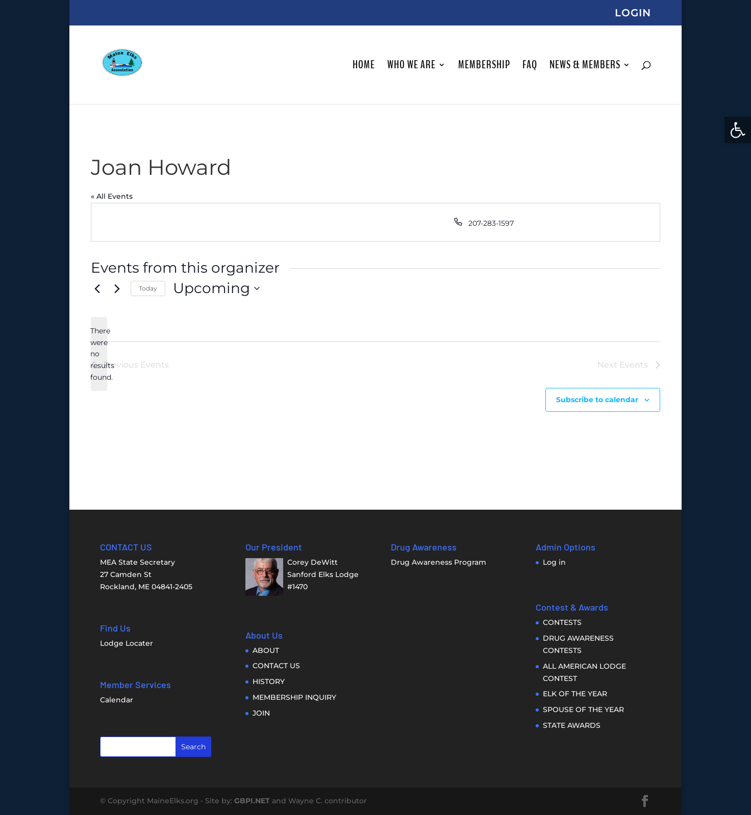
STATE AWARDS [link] (571, 725)
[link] (737, 130)
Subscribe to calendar (597, 399)
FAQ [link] (529, 66)
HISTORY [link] (269, 681)
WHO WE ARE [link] (411, 66)
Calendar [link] (116, 699)
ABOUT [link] (266, 650)
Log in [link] (554, 562)
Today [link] (148, 288)
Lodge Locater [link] (126, 643)
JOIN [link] (261, 713)
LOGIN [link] (633, 13)
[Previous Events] (97, 288)
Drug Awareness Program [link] (438, 562)
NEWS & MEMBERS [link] (584, 66)
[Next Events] (117, 288)
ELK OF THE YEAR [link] (575, 693)
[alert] (99, 354)
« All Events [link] (112, 196)
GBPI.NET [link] (252, 800)
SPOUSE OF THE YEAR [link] (583, 709)
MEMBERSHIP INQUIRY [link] (294, 697)
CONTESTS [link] (562, 622)
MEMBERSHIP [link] (484, 66)
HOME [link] (364, 66)
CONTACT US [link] (276, 665)
